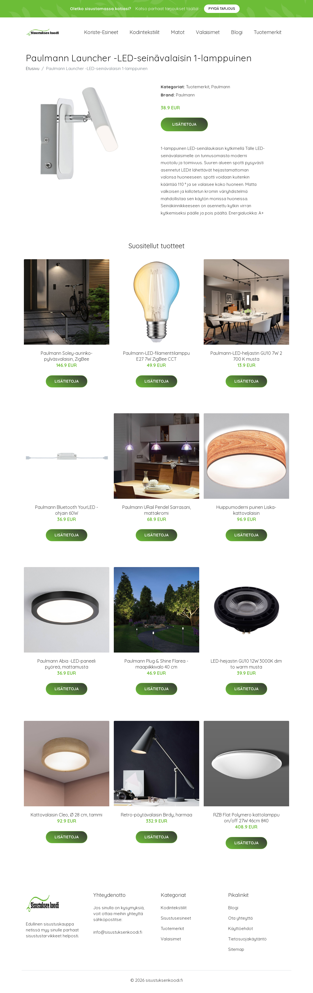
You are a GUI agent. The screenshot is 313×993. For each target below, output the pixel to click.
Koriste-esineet (101, 33)
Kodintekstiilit (145, 33)
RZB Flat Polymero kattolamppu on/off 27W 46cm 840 (246, 821)
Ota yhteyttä (240, 921)
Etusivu (32, 71)
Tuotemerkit (268, 33)
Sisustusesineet (176, 921)
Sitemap (236, 952)
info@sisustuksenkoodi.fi (117, 935)
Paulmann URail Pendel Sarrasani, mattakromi (156, 513)
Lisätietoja (184, 127)
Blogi (236, 33)
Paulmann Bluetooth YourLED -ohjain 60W (66, 513)
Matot (178, 33)
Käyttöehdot (240, 931)
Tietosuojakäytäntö (247, 942)
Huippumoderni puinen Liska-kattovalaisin (246, 513)
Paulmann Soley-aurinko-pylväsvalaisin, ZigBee (66, 359)
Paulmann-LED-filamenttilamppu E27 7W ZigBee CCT (156, 359)
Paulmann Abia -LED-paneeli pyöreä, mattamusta (66, 666)
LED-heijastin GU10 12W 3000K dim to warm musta (246, 666)
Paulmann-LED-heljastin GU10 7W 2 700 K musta (246, 359)
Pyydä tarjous (221, 8)
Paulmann (220, 89)
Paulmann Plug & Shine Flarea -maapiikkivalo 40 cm (156, 666)
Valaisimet (208, 33)
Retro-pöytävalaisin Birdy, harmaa (156, 818)
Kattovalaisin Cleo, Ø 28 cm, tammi (66, 818)
